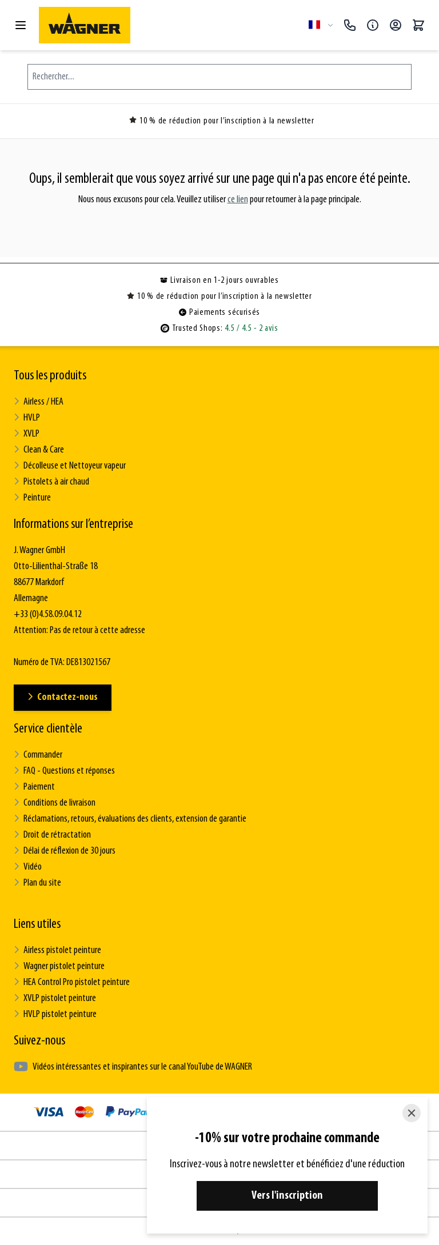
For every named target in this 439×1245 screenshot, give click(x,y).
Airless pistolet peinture (57, 950)
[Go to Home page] (169, 25)
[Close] (411, 1113)
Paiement (34, 787)
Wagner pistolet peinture (59, 966)
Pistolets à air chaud (51, 482)
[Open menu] (20, 25)
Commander (38, 755)
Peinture (32, 498)
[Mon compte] (395, 25)
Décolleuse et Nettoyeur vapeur (70, 466)
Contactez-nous (62, 697)
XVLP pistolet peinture (55, 998)
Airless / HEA (38, 402)
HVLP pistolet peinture (55, 1014)
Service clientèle (48, 729)
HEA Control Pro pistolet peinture (72, 982)
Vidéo (28, 867)
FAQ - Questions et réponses (64, 771)
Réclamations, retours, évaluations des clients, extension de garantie (130, 819)
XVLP (26, 434)
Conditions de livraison (54, 803)
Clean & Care (39, 450)
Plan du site (37, 883)
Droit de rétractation (52, 835)
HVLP (27, 418)
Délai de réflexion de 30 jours (64, 851)
